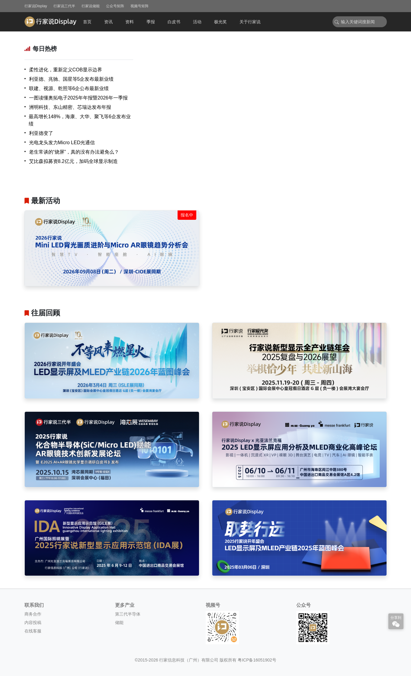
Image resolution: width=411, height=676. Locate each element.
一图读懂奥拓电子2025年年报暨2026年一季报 (78, 97)
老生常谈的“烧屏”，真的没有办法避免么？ (74, 151)
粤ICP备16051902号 (257, 660)
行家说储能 (91, 6)
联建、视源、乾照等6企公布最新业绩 (69, 88)
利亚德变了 (41, 133)
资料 (129, 21)
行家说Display (35, 6)
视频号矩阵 (139, 6)
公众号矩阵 (115, 6)
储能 (119, 622)
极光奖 (220, 21)
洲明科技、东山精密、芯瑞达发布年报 (70, 107)
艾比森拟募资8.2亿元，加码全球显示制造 (73, 161)
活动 (197, 21)
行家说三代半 (64, 6)
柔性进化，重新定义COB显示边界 (65, 69)
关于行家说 (250, 21)
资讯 (108, 21)
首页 (87, 21)
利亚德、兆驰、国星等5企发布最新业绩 (71, 79)
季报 (150, 21)
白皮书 (174, 21)
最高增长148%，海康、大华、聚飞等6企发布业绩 (80, 120)
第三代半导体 (127, 614)
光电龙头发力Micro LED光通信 (62, 142)
